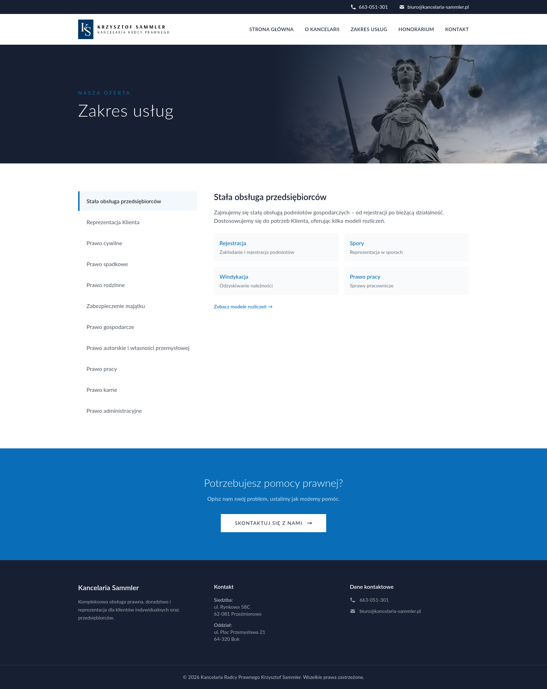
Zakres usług (369, 29)
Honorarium (416, 29)
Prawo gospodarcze (110, 326)
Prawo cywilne (104, 243)
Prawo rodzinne (106, 284)
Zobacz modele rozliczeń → (243, 306)
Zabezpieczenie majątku (116, 305)
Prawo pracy (102, 368)
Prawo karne (102, 389)
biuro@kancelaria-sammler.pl (434, 7)
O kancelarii (322, 29)
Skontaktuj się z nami (273, 523)
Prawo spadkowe (107, 264)
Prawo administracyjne (114, 410)
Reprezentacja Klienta (113, 222)
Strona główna (271, 29)
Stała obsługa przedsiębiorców (124, 201)
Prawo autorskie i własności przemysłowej (138, 347)
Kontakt (457, 29)
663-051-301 (369, 7)
